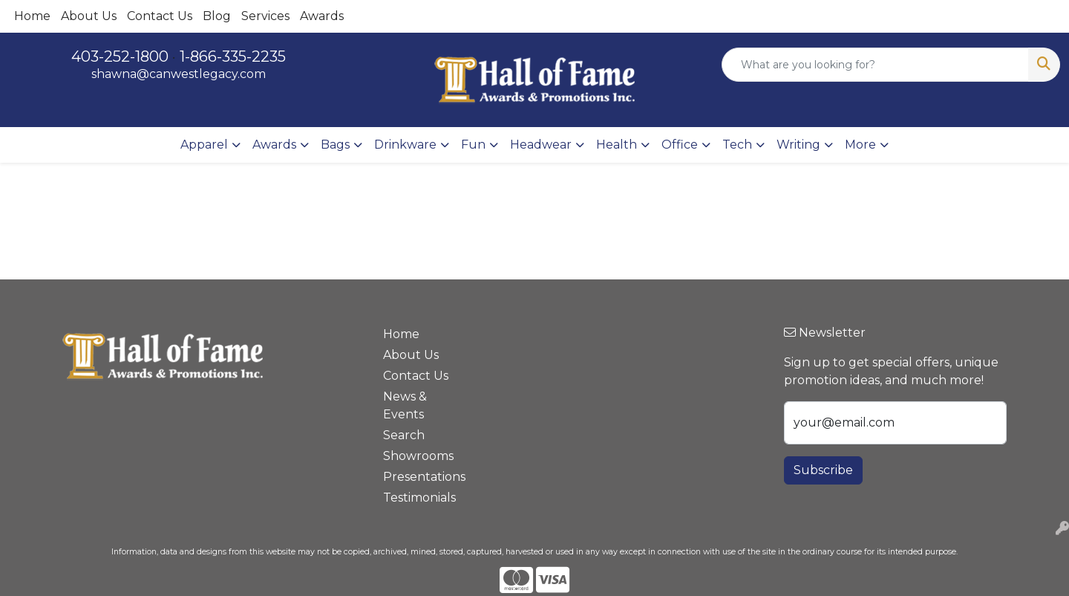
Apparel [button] (204, 144)
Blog (217, 16)
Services (265, 16)
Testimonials (419, 497)
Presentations (424, 477)
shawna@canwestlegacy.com (178, 74)
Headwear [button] (541, 144)
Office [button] (679, 144)
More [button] (860, 144)
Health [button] (616, 144)
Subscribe (823, 470)
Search (404, 435)
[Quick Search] (875, 65)
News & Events (405, 405)
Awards (322, 16)
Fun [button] (473, 144)
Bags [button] (335, 144)
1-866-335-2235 (233, 56)
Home (32, 16)
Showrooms (418, 456)
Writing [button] (798, 144)
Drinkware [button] (405, 144)
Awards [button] (274, 144)
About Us (89, 16)
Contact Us (159, 16)
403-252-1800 (120, 56)
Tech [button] (737, 144)
